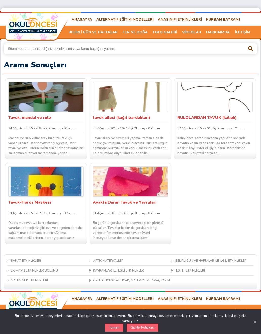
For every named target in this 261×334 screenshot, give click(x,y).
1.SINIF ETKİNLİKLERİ (190, 270)
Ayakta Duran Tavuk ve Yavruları (124, 202)
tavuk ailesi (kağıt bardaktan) (121, 117)
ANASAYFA (82, 19)
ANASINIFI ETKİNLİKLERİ (180, 19)
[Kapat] (254, 321)
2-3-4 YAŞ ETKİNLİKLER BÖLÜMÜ (34, 270)
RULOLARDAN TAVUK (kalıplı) (207, 117)
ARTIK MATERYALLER (108, 261)
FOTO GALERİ (165, 32)
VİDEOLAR (191, 32)
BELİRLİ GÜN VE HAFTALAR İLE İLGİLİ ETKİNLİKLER (210, 261)
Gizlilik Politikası (142, 327)
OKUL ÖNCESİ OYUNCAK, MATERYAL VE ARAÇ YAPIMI (132, 280)
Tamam (114, 327)
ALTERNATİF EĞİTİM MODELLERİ (125, 19)
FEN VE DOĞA (135, 32)
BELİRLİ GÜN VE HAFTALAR (93, 32)
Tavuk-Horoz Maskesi (29, 202)
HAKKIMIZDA (218, 32)
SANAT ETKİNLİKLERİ (26, 261)
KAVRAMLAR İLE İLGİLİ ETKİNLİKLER (118, 270)
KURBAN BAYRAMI (223, 19)
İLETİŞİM (242, 32)
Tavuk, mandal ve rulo (29, 117)
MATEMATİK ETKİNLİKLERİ (29, 280)
